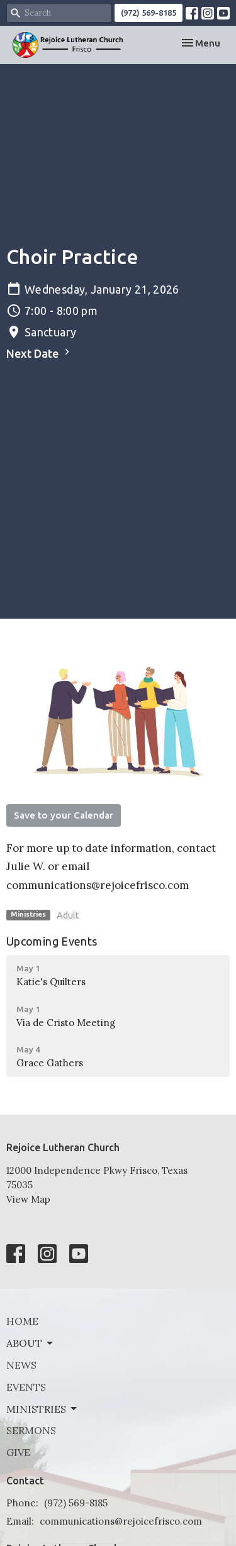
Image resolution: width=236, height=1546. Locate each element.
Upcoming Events (51, 941)
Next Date (39, 353)
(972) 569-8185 (148, 12)
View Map (28, 1199)
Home (22, 1321)
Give (18, 1452)
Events (26, 1387)
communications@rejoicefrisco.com (121, 1521)
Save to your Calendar (63, 815)
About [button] (30, 1343)
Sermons (31, 1430)
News (21, 1365)
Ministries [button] (42, 1409)
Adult (68, 915)
